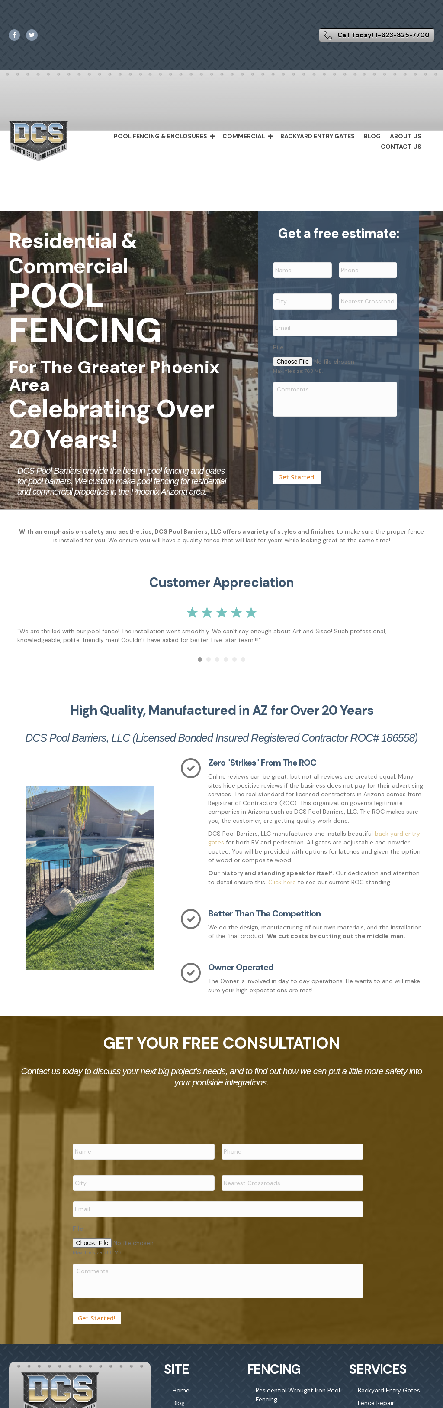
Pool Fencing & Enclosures (160, 136)
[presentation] (338, 437)
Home (181, 1384)
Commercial (243, 136)
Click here (282, 882)
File (278, 344)
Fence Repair (376, 1397)
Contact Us (401, 146)
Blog (372, 136)
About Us (405, 136)
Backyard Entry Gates (317, 136)
